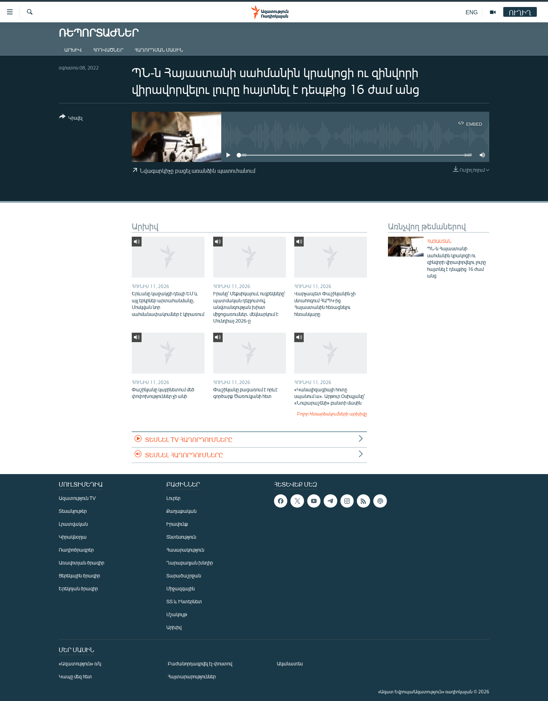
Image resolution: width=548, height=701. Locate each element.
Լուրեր (173, 498)
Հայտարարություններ (192, 676)
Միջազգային (180, 588)
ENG (472, 12)
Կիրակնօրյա (73, 537)
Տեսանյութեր (73, 511)
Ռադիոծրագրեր (76, 550)
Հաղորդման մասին (159, 50)
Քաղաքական (181, 511)
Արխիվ (73, 50)
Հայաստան (439, 241)
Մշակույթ (176, 614)
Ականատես (290, 663)
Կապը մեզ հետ (75, 676)
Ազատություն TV (77, 498)
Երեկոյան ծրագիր (78, 588)
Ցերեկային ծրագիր (79, 575)
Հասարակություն (185, 550)
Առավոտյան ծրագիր (81, 563)
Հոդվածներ (108, 50)
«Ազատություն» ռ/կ (80, 663)
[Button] (70, 118)
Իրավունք (177, 524)
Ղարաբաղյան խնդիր (189, 563)
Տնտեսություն (181, 537)
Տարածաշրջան (183, 575)
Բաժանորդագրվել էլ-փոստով (200, 663)
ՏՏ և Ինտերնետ (184, 601)
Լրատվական (73, 524)
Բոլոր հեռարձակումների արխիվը (332, 413)
